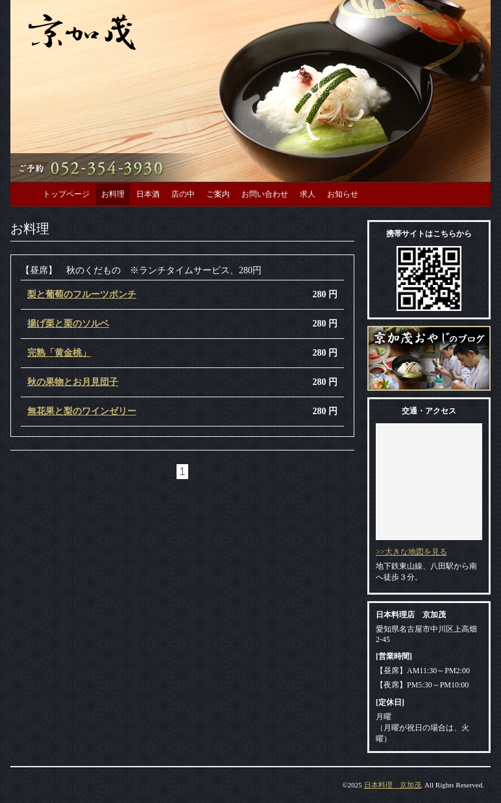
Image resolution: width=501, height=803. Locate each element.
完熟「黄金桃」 (59, 353)
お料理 (113, 194)
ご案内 (218, 194)
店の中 (183, 194)
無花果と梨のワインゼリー (81, 411)
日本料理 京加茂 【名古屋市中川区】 (82, 31)
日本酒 (148, 194)
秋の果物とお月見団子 (72, 382)
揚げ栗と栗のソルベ (68, 323)
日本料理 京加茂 (392, 785)
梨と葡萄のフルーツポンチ (81, 294)
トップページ (66, 194)
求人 (307, 194)
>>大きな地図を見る (411, 551)
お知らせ (342, 194)
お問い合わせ (264, 194)
